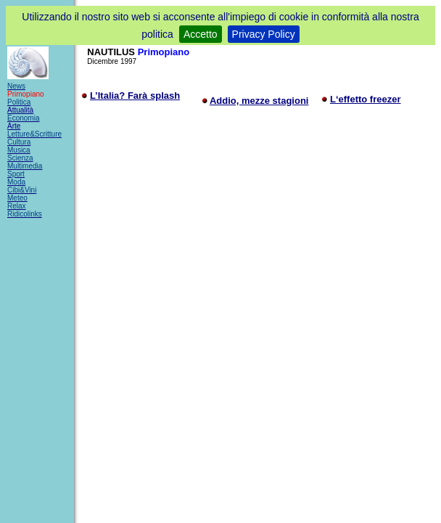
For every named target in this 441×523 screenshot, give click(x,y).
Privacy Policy (263, 34)
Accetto (201, 34)
